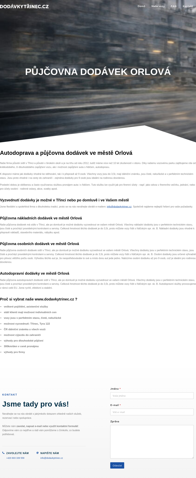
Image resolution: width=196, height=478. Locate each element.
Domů (146, 6)
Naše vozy (161, 6)
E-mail (115, 404)
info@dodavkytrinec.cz (119, 206)
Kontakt (188, 6)
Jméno (115, 388)
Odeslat (117, 465)
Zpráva (114, 421)
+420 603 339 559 (16, 458)
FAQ (175, 6)
